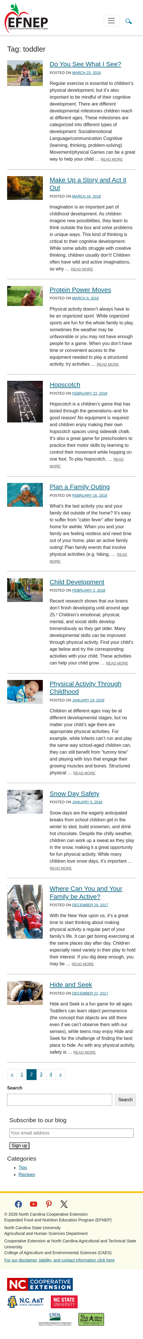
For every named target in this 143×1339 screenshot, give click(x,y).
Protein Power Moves (80, 289)
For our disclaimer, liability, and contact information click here (59, 1260)
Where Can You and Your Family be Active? (86, 892)
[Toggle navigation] (111, 20)
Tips (23, 1167)
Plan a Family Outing (80, 486)
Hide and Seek (71, 984)
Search (14, 1087)
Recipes (27, 1174)
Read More (112, 159)
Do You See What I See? (85, 64)
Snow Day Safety (74, 793)
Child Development (77, 582)
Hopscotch (65, 384)
